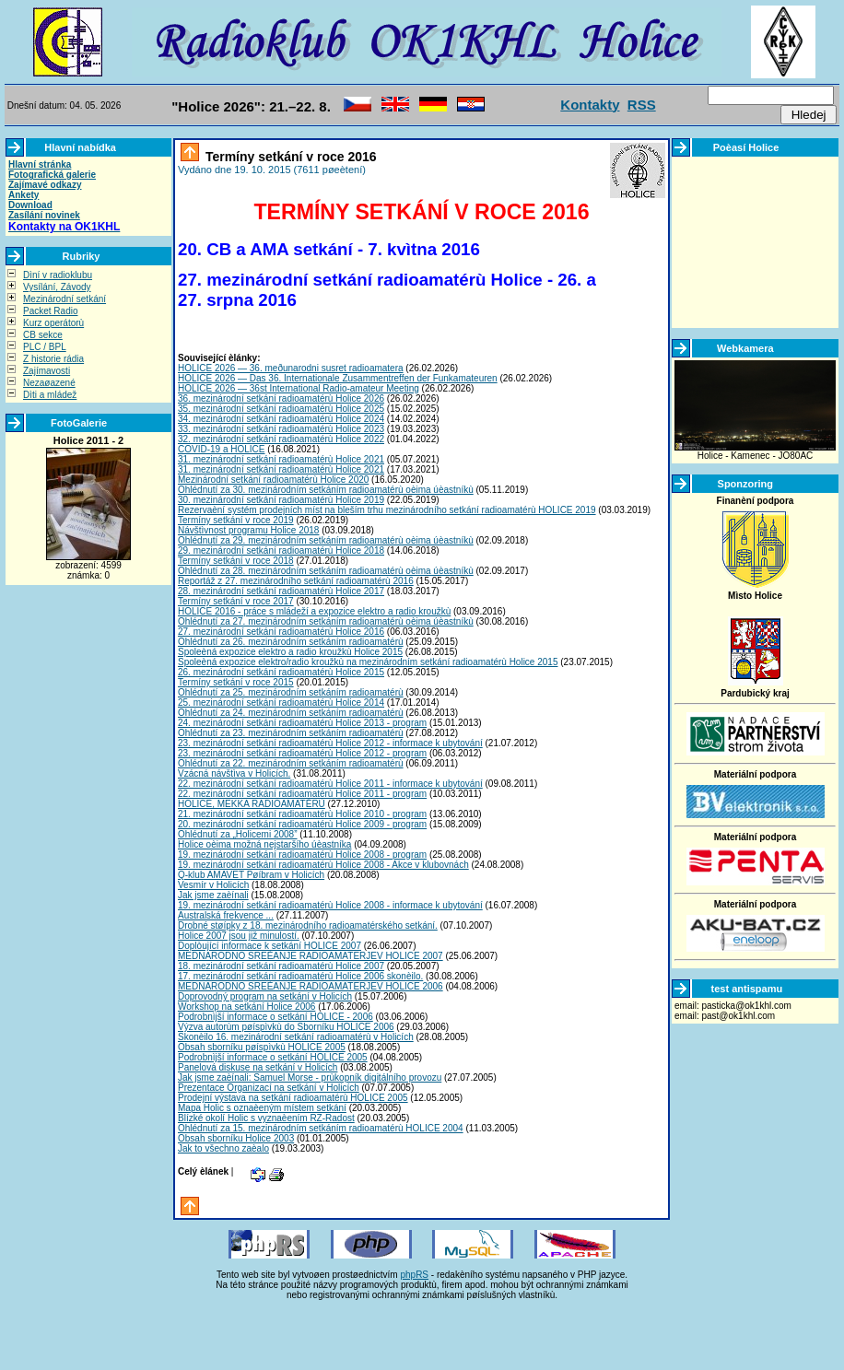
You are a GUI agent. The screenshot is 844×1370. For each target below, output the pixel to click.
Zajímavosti (46, 371)
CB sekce (43, 335)
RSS (641, 104)
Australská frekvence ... (226, 915)
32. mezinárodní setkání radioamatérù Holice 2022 (281, 439)
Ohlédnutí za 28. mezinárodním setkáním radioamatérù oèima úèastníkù (326, 571)
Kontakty (589, 104)
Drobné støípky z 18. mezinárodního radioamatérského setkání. (308, 925)
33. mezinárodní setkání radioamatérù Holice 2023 (281, 429)
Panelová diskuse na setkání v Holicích (257, 1067)
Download (30, 205)
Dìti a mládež (49, 395)
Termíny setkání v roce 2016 (289, 156)
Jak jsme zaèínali (213, 895)
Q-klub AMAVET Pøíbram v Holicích (251, 875)
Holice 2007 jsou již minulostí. (238, 936)
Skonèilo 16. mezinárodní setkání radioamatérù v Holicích (296, 1037)
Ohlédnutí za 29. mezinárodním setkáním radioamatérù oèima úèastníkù (326, 540)
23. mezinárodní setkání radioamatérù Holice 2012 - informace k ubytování (330, 743)
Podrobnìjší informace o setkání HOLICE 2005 (273, 1057)
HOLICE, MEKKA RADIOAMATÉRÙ (251, 804)
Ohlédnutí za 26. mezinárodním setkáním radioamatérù (291, 642)
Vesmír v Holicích (213, 885)
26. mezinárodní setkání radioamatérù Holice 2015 (281, 672)
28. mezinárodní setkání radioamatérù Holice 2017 (281, 591)
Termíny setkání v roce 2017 (236, 601)
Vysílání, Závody (57, 287)
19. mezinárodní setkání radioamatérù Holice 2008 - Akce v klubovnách (323, 865)
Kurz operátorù (53, 323)
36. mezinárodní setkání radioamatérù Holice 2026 (281, 398)
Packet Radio (50, 311)
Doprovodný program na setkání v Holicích (265, 996)
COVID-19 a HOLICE (221, 449)
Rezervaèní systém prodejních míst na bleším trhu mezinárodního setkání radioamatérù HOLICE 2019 (387, 510)
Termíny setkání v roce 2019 (236, 520)
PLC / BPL (44, 347)
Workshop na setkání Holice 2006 (246, 1006)
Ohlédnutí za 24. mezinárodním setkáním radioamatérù (291, 713)
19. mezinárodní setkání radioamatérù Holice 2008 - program (302, 854)
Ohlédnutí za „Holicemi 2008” (238, 834)
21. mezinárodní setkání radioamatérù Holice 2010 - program (302, 814)
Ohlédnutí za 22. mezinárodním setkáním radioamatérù (291, 763)
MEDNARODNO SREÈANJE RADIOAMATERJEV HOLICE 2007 (310, 956)
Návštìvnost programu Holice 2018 (248, 530)
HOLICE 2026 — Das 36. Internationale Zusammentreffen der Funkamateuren (338, 378)
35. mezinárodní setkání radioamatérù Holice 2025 (281, 409)
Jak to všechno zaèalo (223, 1148)
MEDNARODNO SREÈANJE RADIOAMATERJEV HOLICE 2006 (310, 986)
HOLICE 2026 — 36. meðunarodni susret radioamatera (291, 368)
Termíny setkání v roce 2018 (236, 561)
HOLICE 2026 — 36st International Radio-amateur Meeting (298, 388)
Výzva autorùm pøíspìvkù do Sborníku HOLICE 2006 (286, 1027)
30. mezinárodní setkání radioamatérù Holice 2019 (281, 500)
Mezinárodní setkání (64, 299)
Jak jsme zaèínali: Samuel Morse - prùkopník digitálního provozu (309, 1077)
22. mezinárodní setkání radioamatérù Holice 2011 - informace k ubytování (330, 784)
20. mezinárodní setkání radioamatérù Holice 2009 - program (302, 824)
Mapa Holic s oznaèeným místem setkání (262, 1108)
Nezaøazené (49, 383)
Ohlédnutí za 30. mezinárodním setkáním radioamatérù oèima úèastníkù (326, 490)
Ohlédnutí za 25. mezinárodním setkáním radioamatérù (291, 692)
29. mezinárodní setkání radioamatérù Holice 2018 (281, 550)
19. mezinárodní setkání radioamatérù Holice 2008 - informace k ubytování (330, 905)
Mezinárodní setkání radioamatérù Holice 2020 (273, 479)
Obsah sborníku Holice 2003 (236, 1138)
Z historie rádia (53, 359)
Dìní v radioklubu (57, 275)
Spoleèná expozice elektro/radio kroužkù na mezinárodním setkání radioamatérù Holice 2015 (367, 662)
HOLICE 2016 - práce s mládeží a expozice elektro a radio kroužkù (314, 611)
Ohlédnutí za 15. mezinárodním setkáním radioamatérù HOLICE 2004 (320, 1128)
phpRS (414, 1275)
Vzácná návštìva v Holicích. (234, 773)
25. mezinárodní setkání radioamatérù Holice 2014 (281, 702)
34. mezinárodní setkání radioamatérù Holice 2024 (281, 419)
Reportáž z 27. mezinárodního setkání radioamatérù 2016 (296, 581)
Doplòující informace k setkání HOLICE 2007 (269, 946)
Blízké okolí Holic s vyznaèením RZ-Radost (266, 1118)
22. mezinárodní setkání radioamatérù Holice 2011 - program (302, 794)
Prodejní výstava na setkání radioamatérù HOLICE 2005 (293, 1098)
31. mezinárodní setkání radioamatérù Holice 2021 (281, 459)
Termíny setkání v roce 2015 (236, 682)
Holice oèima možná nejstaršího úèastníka (264, 844)
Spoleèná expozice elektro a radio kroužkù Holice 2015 (290, 652)
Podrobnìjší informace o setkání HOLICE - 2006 (275, 1017)
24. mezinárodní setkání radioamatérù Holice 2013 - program (302, 723)
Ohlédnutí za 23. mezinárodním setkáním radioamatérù (291, 733)
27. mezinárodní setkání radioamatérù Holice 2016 (281, 631)
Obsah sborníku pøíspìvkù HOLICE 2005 (262, 1047)
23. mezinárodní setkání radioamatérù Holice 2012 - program (302, 753)
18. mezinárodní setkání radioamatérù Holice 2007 (281, 966)
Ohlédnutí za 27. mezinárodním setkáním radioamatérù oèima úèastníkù (326, 621)
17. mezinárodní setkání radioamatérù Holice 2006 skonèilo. (300, 976)
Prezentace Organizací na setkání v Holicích (268, 1088)
